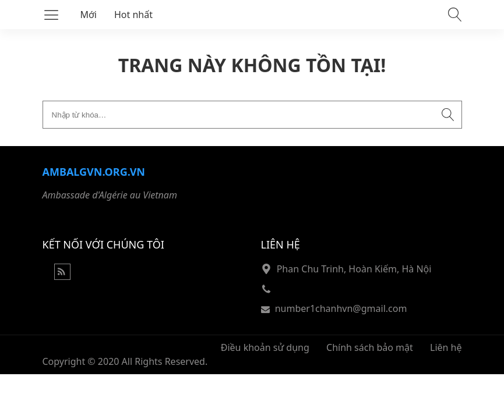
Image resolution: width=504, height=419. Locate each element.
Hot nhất (133, 14)
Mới (88, 14)
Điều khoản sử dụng (265, 347)
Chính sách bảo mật (369, 347)
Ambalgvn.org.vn (94, 172)
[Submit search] (448, 115)
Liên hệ (446, 347)
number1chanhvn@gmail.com (341, 308)
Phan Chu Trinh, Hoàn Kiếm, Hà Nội (354, 268)
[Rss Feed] (62, 276)
